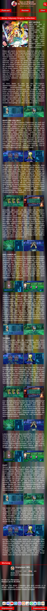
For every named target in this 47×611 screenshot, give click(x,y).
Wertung (6, 563)
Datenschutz (39, 608)
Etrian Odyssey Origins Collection (18, 18)
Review (25, 10)
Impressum (7, 608)
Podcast (6, 10)
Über (43, 10)
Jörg (30, 571)
